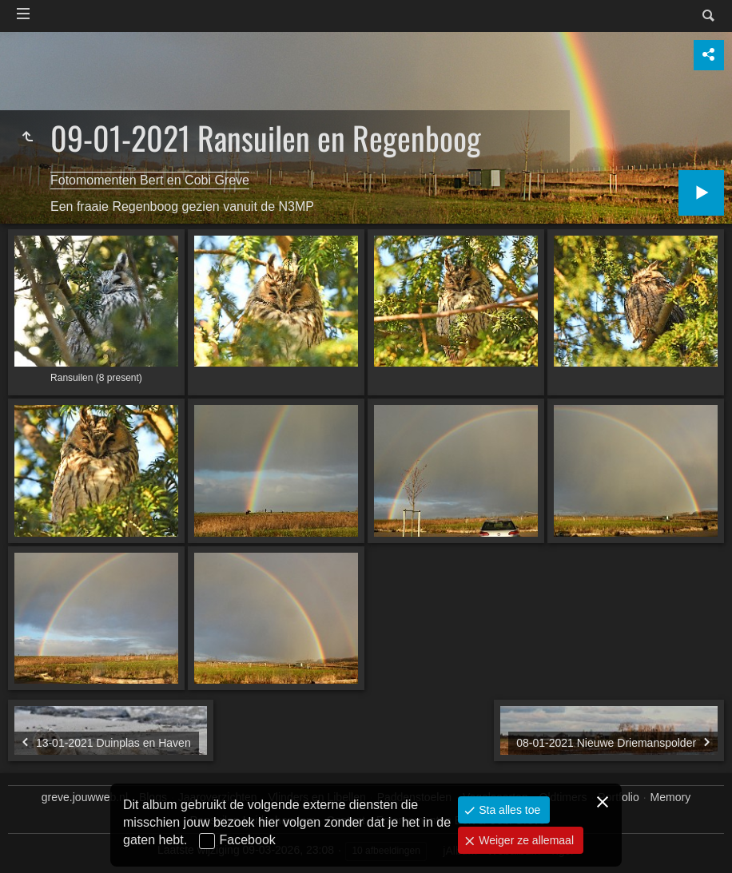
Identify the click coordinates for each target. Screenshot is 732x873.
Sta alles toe (507, 810)
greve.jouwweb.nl (85, 797)
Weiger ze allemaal (524, 840)
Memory (670, 797)
